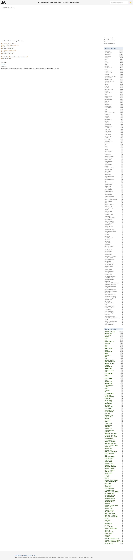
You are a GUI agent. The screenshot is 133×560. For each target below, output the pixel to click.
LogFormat (114, 241)
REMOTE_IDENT (114, 512)
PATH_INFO (114, 420)
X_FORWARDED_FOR (114, 440)
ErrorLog (114, 304)
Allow (114, 59)
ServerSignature (114, 126)
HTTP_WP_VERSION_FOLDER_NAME (114, 542)
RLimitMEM (114, 301)
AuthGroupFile (114, 137)
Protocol (114, 166)
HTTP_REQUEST (114, 458)
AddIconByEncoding (114, 221)
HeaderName (114, 174)
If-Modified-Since (114, 417)
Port (114, 109)
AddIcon (114, 177)
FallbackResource (114, 156)
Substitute (114, 212)
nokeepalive (114, 398)
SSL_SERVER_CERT (114, 493)
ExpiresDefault (114, 72)
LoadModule (114, 197)
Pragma (114, 375)
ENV (114, 340)
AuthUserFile (41, 68)
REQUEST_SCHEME (114, 468)
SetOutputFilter (114, 96)
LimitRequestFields (114, 306)
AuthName (19, 68)
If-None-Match (114, 423)
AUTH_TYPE (114, 483)
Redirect (114, 66)
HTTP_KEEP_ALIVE (114, 453)
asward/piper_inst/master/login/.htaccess (12, 41)
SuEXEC (114, 319)
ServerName (114, 186)
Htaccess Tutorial (108, 38)
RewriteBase (114, 56)
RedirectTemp (114, 119)
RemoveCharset (114, 219)
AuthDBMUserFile (114, 278)
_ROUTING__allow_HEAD (114, 433)
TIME (114, 347)
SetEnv (54, 68)
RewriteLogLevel (114, 238)
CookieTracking (114, 269)
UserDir (114, 209)
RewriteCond (114, 54)
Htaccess (3, 64)
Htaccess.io (18, 555)
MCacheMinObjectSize (114, 286)
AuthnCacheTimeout (8, 8)
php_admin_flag (114, 249)
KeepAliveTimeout (114, 323)
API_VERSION (114, 485)
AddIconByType (114, 206)
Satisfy (114, 102)
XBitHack (114, 202)
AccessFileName (114, 273)
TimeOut (114, 172)
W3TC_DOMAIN (114, 472)
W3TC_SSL (114, 413)
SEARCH (114, 418)
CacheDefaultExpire (114, 313)
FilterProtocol (114, 132)
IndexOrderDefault (114, 196)
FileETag (114, 86)
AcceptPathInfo (114, 164)
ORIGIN (114, 353)
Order (114, 64)
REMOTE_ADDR (114, 383)
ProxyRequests (114, 288)
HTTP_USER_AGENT (114, 362)
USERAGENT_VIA (114, 438)
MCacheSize (114, 293)
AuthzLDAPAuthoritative (114, 256)
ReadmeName (114, 169)
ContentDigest (114, 211)
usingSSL (114, 477)
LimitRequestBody (114, 167)
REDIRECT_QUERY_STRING (114, 480)
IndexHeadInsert (114, 214)
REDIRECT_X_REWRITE (114, 467)
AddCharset (114, 97)
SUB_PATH (114, 537)
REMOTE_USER (114, 403)
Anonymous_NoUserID (114, 296)
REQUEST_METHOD (114, 363)
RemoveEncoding (114, 246)
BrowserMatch (114, 106)
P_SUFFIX (114, 475)
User (58, 68)
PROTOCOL (114, 535)
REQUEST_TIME (114, 508)
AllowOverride (4, 68)
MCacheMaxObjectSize (114, 289)
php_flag (114, 87)
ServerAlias (114, 281)
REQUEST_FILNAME (114, 465)
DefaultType (114, 216)
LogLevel (114, 268)
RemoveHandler (114, 151)
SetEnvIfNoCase (114, 89)
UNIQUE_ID (114, 530)
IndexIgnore (114, 114)
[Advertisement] (66, 22)
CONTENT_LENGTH (114, 470)
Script (114, 69)
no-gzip (114, 350)
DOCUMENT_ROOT (114, 370)
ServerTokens (114, 104)
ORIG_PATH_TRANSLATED (114, 517)
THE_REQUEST (114, 368)
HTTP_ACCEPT (114, 408)
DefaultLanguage (114, 161)
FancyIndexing (114, 157)
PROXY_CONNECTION (114, 442)
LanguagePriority (114, 207)
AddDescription (114, 184)
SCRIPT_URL (114, 447)
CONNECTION (114, 428)
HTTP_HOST (114, 335)
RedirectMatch (114, 107)
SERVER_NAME (114, 382)
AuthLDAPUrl (114, 243)
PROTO (114, 380)
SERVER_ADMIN (114, 415)
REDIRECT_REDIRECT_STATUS (114, 540)
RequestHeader (114, 99)
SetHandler (114, 142)
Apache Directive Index (109, 40)
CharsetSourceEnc (114, 204)
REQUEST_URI (114, 333)
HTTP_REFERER (114, 373)
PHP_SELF (114, 503)
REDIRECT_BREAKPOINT (114, 528)
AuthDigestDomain (114, 271)
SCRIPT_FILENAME (114, 342)
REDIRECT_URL (114, 450)
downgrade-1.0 (114, 402)
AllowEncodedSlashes (114, 276)
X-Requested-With (114, 385)
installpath (114, 522)
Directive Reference (109, 42)
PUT (114, 372)
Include (114, 91)
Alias (114, 144)
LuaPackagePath (114, 266)
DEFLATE (114, 337)
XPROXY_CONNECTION (114, 443)
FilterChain (114, 129)
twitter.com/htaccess (109, 43)
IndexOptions (114, 154)
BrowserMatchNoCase (114, 217)
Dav (114, 181)
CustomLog (114, 239)
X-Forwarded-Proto (114, 393)
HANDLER (114, 405)
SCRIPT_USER (114, 533)
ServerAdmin (114, 253)
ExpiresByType (114, 79)
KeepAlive (114, 162)
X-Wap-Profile (114, 395)
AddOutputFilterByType (114, 76)
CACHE (114, 387)
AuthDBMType (114, 299)
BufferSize (114, 314)
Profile (114, 388)
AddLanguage (114, 187)
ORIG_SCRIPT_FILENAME (114, 515)
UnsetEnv (114, 228)
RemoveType (114, 171)
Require (51, 68)
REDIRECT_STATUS (114, 360)
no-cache (114, 377)
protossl (114, 365)
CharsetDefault (114, 201)
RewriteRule (114, 51)
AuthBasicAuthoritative (114, 231)
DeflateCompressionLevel (114, 199)
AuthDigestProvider (114, 229)
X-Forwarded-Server (114, 490)
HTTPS (114, 338)
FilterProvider (114, 131)
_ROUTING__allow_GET (114, 435)
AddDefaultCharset (114, 81)
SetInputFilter (114, 261)
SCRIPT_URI (114, 487)
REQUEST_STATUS (114, 510)
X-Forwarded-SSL (114, 527)
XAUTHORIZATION (114, 430)
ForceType (114, 139)
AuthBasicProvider (12, 68)
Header (114, 62)
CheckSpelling (114, 194)
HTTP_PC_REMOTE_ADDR (114, 445)
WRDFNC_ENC (114, 460)
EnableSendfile (114, 274)
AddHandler (114, 116)
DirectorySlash (114, 159)
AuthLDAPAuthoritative (114, 294)
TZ (114, 392)
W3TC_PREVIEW (114, 407)
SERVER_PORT (114, 352)
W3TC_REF (114, 427)
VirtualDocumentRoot (114, 112)
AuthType (35, 68)
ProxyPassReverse (114, 263)
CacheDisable (114, 248)
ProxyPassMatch (114, 258)
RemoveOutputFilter (114, 259)
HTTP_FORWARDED (114, 488)
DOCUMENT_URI (113, 543)
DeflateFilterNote (114, 226)
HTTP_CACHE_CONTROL (114, 452)
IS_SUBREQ (114, 432)
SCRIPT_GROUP (114, 507)
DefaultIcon (114, 192)
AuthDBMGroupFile (114, 279)
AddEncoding (114, 92)
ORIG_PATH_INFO (114, 532)
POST (114, 358)
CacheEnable (114, 309)
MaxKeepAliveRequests (114, 284)
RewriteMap (114, 224)
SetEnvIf (114, 101)
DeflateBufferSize (114, 303)
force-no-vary (114, 355)
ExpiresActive (114, 71)
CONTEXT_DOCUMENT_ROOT (114, 538)
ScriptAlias (114, 236)
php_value (114, 82)
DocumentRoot (114, 189)
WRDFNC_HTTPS (114, 463)
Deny (114, 61)
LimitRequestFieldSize (114, 308)
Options (47, 68)
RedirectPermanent (114, 179)
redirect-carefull (114, 473)
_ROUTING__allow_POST (114, 437)
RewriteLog (114, 244)
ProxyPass (114, 233)
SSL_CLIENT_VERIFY (114, 495)
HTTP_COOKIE (114, 378)
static (114, 345)
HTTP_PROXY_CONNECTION (114, 492)
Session (114, 121)
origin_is (114, 478)
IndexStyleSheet (114, 191)
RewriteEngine (114, 52)
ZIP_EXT (114, 525)
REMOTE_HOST (114, 425)
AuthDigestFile (114, 254)
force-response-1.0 (114, 410)
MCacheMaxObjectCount (114, 291)
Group (114, 147)
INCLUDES (114, 343)
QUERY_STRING (114, 348)
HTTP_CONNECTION (114, 457)
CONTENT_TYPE (114, 412)
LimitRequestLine (114, 311)
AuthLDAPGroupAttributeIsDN (114, 318)
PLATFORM (114, 520)
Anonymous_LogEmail (114, 298)
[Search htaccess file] (119, 2)
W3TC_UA (114, 422)
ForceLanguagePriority (114, 222)
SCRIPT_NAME (114, 462)
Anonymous (114, 152)
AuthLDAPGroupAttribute (114, 321)
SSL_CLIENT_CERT (114, 497)
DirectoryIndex (114, 77)
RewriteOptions (114, 127)
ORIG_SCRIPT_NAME (114, 513)
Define (114, 149)
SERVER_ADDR (114, 367)
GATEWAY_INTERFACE (114, 482)
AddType (114, 74)
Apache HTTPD (32, 555)
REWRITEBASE (114, 400)
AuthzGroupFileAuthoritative (114, 283)
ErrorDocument (114, 67)
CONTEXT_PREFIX (114, 397)
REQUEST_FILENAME (114, 332)
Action (114, 146)
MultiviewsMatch (114, 264)
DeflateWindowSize (114, 324)
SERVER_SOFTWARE (114, 498)
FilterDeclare (114, 134)
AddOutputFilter (114, 141)
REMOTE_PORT (114, 523)
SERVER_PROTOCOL (114, 502)
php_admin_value (114, 182)
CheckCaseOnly (114, 251)
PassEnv (114, 234)
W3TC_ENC (114, 390)
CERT (114, 455)
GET (114, 357)
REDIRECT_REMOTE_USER (114, 505)
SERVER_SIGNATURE (114, 500)
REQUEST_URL (114, 448)
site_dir (114, 518)
